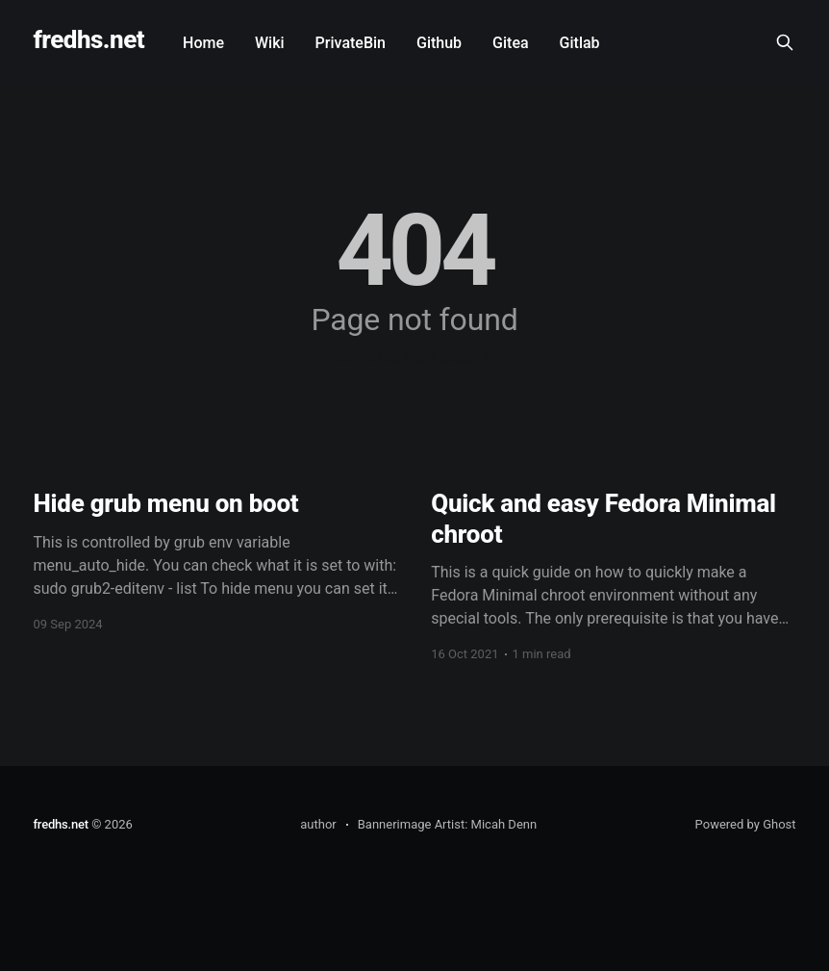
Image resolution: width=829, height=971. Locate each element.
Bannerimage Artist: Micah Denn (447, 824)
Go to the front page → (414, 357)
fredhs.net (88, 40)
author (318, 824)
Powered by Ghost (745, 824)
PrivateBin (350, 43)
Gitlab (580, 43)
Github (439, 43)
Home (203, 43)
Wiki (270, 43)
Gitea (510, 43)
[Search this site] (784, 42)
